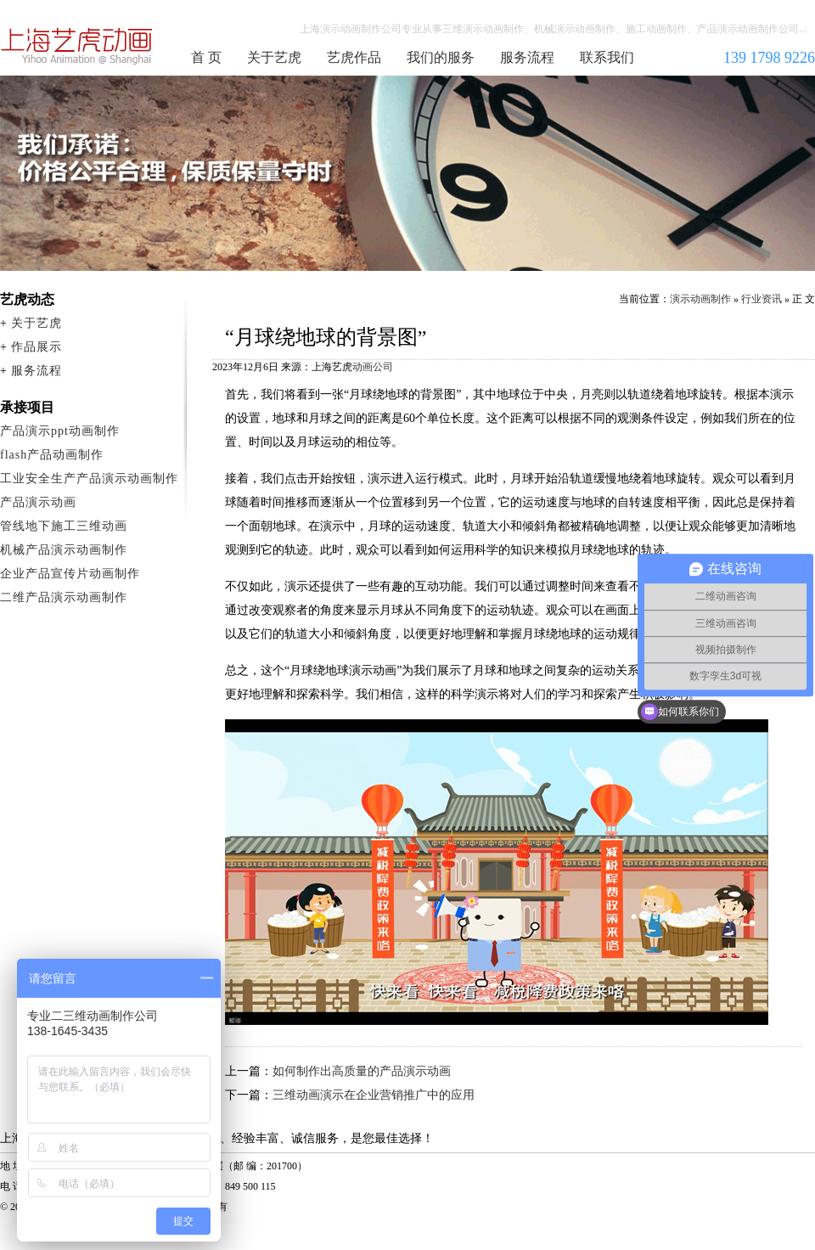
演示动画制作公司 (77, 45)
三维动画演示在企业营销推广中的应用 (374, 1095)
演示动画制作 (700, 299)
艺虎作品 (354, 57)
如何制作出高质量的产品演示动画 (362, 1071)
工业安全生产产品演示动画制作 (89, 478)
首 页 (206, 57)
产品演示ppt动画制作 (60, 431)
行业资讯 (761, 299)
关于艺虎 (274, 57)
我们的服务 (441, 57)
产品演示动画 (38, 502)
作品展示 (36, 347)
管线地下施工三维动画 (63, 526)
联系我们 (607, 57)
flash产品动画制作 (52, 454)
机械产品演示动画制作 (63, 549)
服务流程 (527, 57)
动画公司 (372, 367)
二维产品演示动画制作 (63, 597)
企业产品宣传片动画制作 (70, 573)
